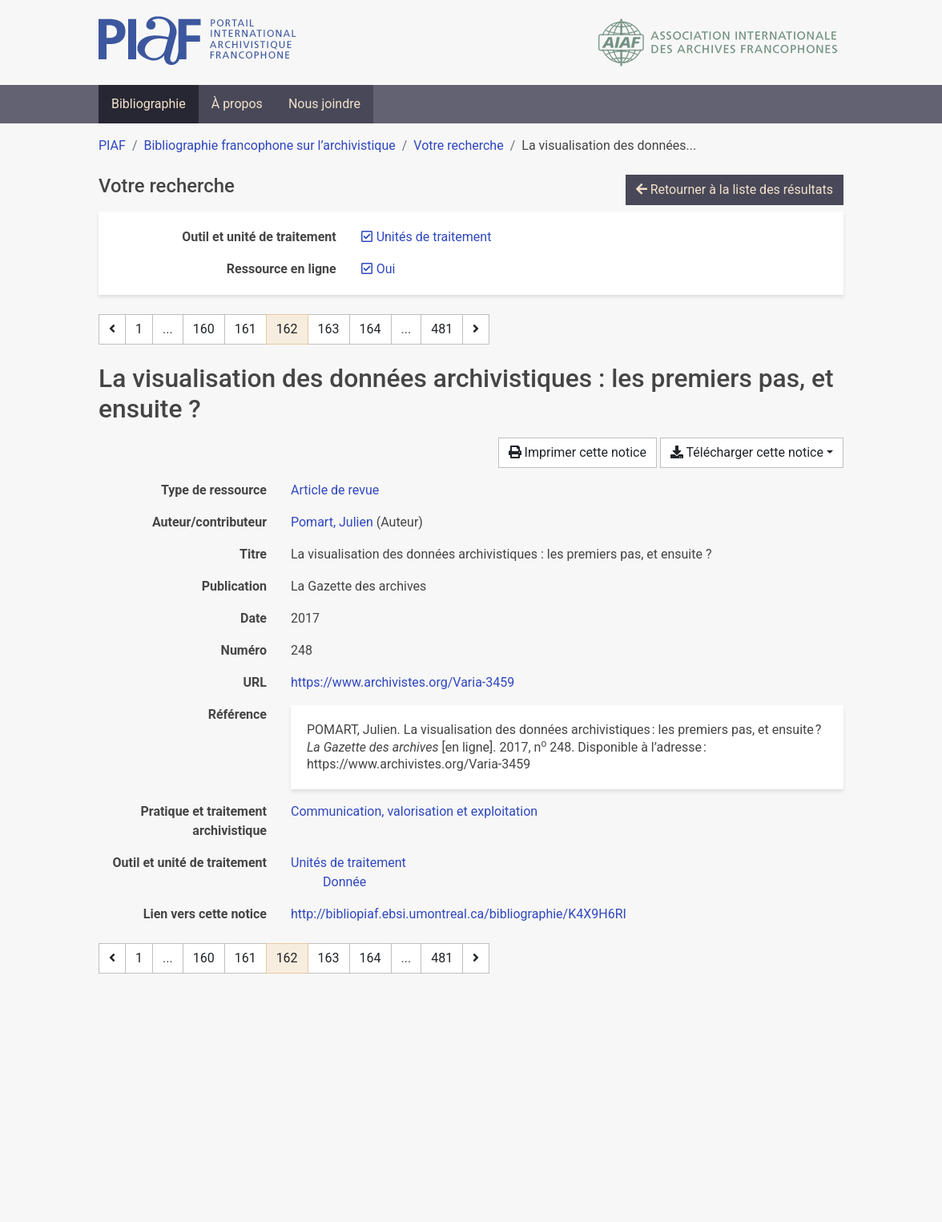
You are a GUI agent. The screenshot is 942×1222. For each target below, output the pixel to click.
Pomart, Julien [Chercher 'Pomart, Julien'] (332, 522)
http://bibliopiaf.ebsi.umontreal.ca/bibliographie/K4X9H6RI (458, 914)
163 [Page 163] (329, 329)
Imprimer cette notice (577, 452)
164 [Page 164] (370, 329)
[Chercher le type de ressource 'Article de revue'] (335, 490)
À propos (237, 103)
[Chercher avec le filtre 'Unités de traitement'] (348, 862)
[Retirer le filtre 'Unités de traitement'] (434, 236)
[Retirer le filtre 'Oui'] (386, 268)
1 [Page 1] (139, 329)
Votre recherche (458, 145)
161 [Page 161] (245, 329)
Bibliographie (148, 103)
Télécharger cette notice (746, 452)
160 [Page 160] (204, 329)
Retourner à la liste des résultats (734, 189)
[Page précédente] (112, 329)
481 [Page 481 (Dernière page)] (442, 329)
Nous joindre (324, 103)
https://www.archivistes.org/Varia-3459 (402, 682)
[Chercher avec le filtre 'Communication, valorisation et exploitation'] (414, 811)
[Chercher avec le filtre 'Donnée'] (344, 881)
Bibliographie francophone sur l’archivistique (269, 145)
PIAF (112, 145)
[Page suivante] (475, 329)
